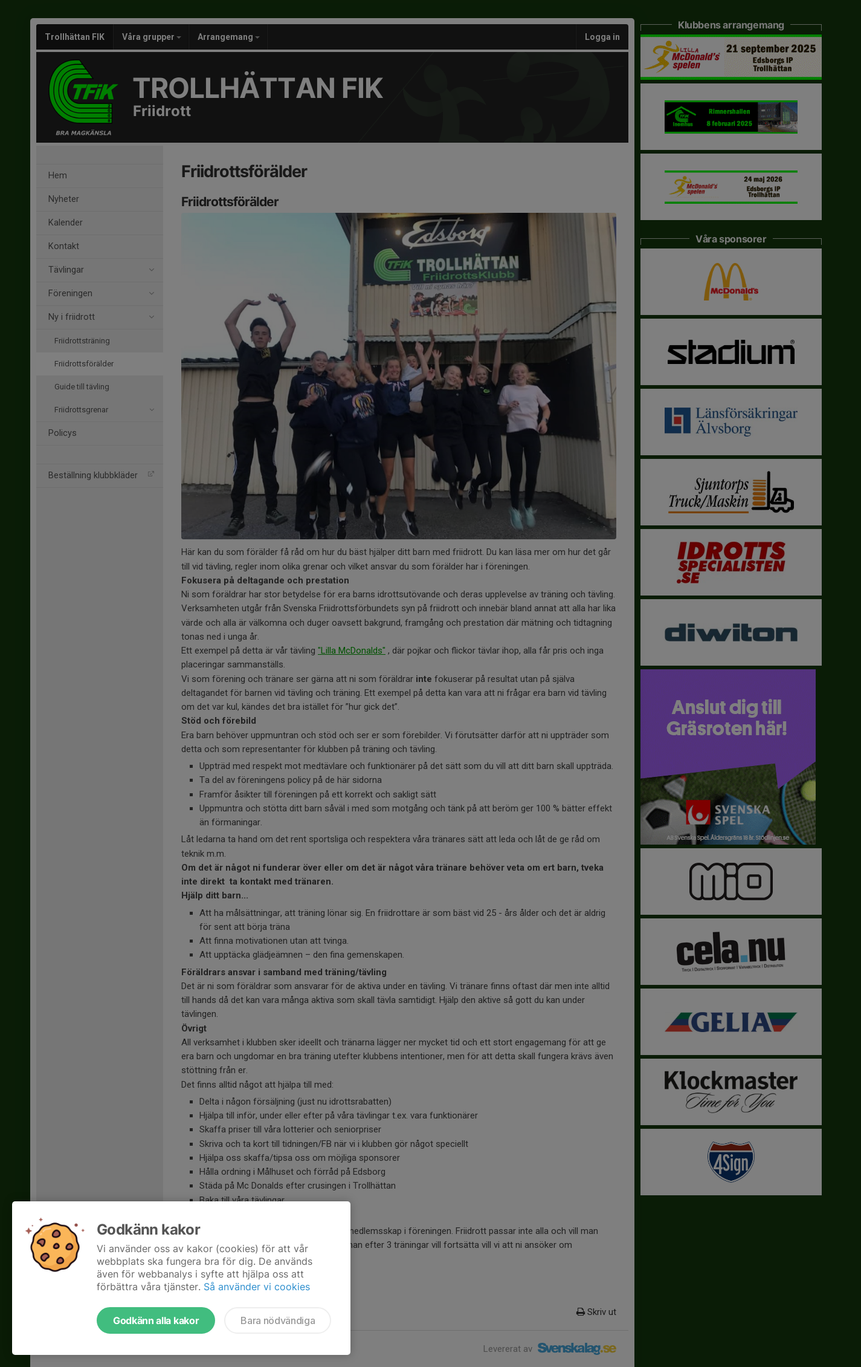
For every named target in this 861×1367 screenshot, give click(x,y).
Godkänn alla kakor (156, 1320)
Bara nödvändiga (277, 1320)
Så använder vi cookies (257, 1287)
